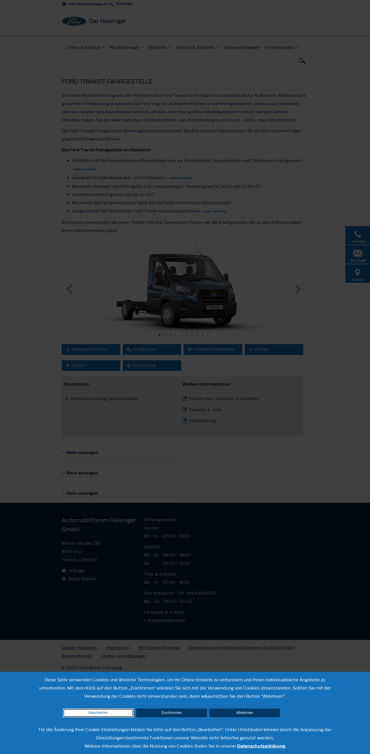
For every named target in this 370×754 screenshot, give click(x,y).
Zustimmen (171, 712)
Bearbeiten (98, 712)
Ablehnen (244, 712)
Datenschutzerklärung (261, 746)
